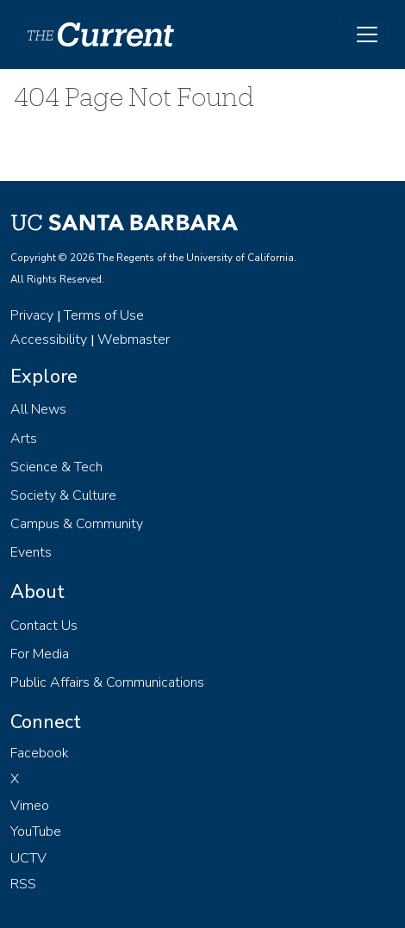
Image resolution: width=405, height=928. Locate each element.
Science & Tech (56, 467)
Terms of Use (104, 315)
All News (38, 409)
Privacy (31, 315)
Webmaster (133, 339)
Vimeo (29, 805)
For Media (39, 654)
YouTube (35, 831)
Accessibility (48, 339)
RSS (23, 884)
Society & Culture (63, 495)
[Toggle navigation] (367, 34)
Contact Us (44, 625)
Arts (23, 438)
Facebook (39, 753)
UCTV (28, 858)
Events (31, 552)
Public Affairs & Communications (107, 682)
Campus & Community (76, 523)
